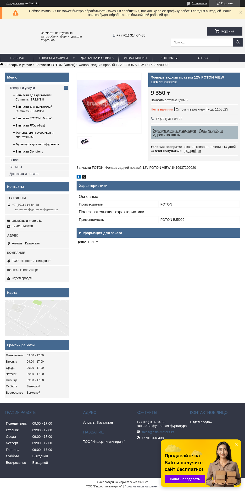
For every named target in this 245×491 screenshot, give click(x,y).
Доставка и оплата (97, 58)
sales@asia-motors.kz (27, 220)
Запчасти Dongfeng (29, 151)
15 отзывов (199, 3)
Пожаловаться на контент (141, 486)
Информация (135, 58)
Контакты (169, 58)
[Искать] (238, 42)
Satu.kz (143, 482)
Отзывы (16, 167)
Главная (17, 58)
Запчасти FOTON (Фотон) (55, 65)
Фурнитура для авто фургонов (37, 144)
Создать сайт (15, 3)
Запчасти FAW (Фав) (30, 125)
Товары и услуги (53, 58)
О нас (203, 58)
